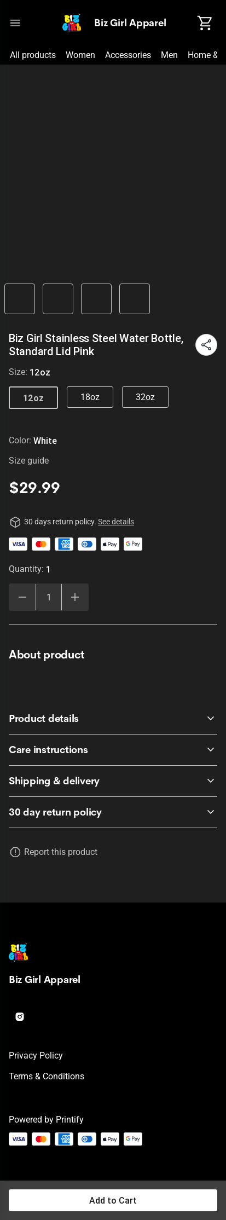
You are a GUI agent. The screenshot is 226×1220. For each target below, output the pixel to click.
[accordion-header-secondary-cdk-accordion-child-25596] (113, 781)
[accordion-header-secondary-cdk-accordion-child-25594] (113, 718)
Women (80, 55)
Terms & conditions (46, 1076)
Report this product (60, 852)
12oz (33, 397)
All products (33, 55)
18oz (90, 397)
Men (169, 55)
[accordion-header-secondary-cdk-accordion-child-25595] (113, 750)
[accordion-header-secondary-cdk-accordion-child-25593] (113, 812)
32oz (145, 397)
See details (116, 521)
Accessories (128, 55)
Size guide (29, 460)
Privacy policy (36, 1055)
